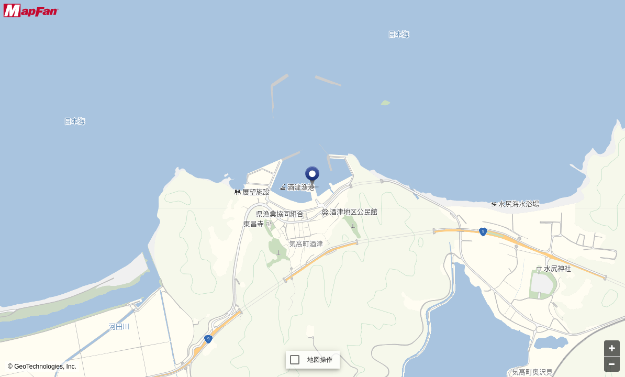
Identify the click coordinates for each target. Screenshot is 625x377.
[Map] (312, 188)
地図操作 (320, 359)
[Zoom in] (612, 348)
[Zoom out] (612, 364)
